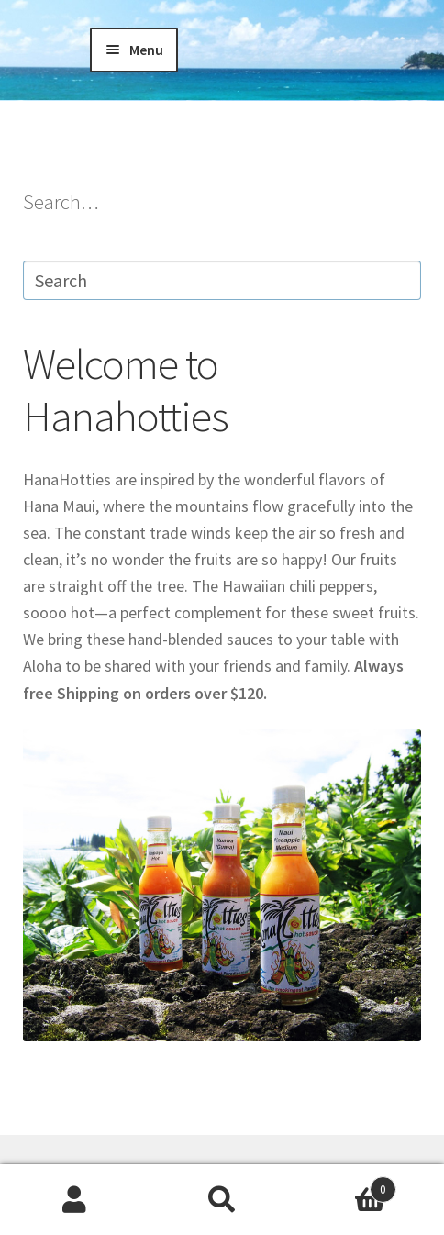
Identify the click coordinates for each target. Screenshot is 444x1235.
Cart (346, 1185)
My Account (74, 1200)
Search (221, 1200)
